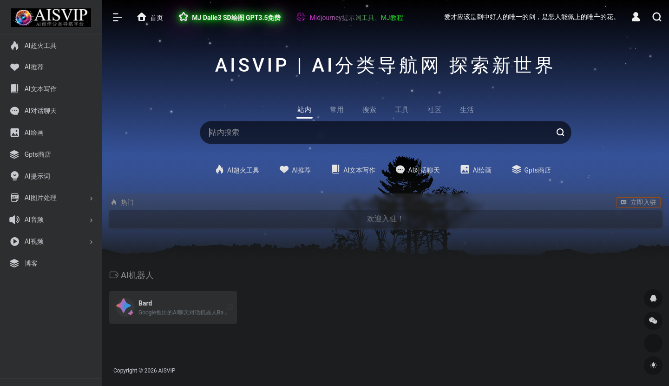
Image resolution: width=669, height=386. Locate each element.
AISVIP (167, 370)
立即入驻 (638, 202)
